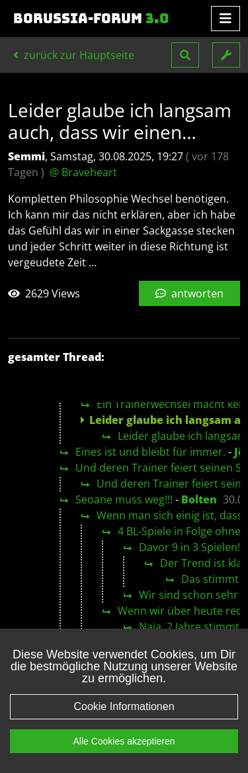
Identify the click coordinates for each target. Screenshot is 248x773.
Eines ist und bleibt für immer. (150, 451)
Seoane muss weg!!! (124, 499)
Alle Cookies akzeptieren (124, 759)
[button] (185, 55)
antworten (189, 293)
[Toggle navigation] (225, 18)
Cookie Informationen (123, 725)
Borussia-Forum (91, 18)
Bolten (199, 499)
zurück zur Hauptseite (73, 55)
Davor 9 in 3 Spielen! (189, 547)
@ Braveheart (83, 172)
